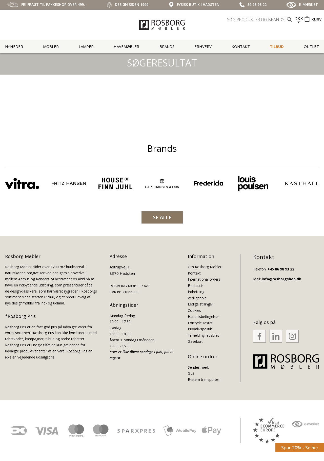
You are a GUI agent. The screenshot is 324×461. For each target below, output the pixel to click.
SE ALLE (162, 217)
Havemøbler (126, 46)
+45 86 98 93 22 (281, 269)
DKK (298, 18)
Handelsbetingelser (203, 316)
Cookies (194, 310)
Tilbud (277, 46)
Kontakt (241, 46)
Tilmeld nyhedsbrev (203, 335)
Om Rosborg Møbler (204, 266)
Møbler (51, 46)
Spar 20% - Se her (299, 448)
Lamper (86, 46)
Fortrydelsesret (200, 322)
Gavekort (195, 341)
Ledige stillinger (200, 304)
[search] (260, 19)
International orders (204, 279)
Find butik (196, 285)
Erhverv (203, 46)
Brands (166, 46)
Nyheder (14, 46)
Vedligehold (197, 298)
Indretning (196, 291)
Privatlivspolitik (200, 329)
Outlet (311, 46)
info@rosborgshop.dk (281, 279)
